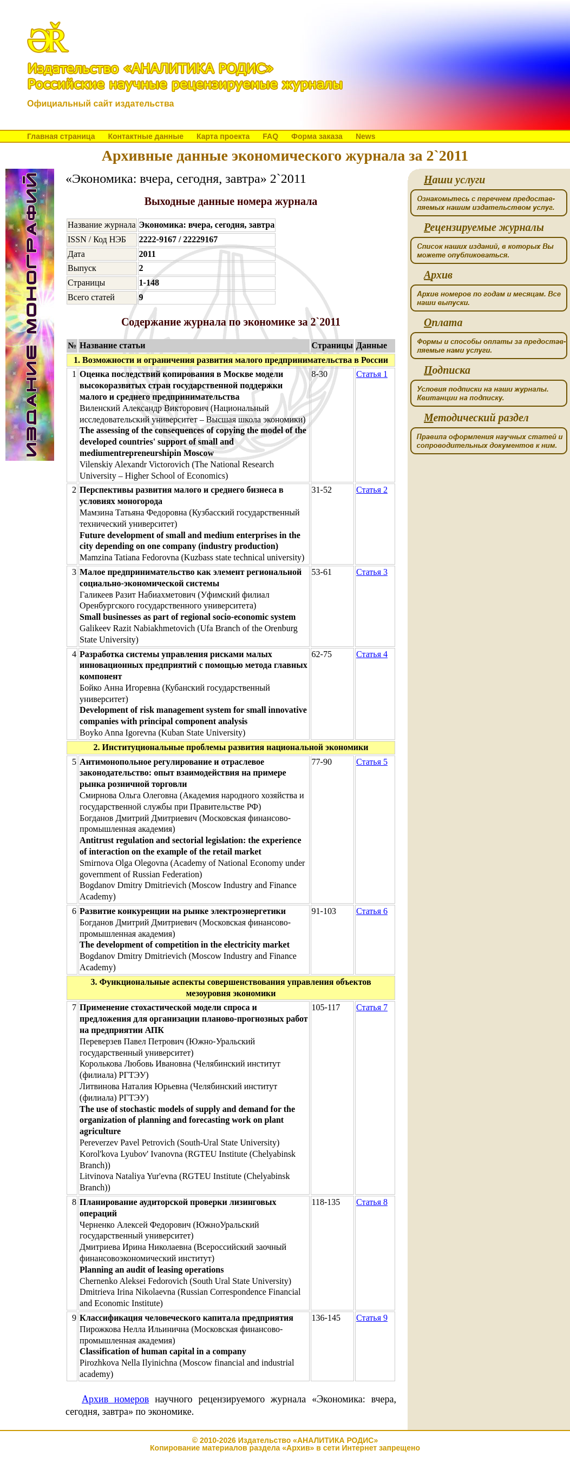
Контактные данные (145, 136)
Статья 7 (372, 1007)
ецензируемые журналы (484, 227)
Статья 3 (372, 572)
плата (443, 322)
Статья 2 (372, 489)
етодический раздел (476, 417)
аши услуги (454, 180)
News (366, 136)
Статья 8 (372, 1202)
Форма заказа (317, 136)
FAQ (270, 136)
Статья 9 (372, 1317)
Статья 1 (372, 374)
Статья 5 (372, 761)
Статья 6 (372, 911)
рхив (438, 275)
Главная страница (61, 136)
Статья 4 (372, 654)
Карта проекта (223, 136)
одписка (447, 370)
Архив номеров (115, 1399)
